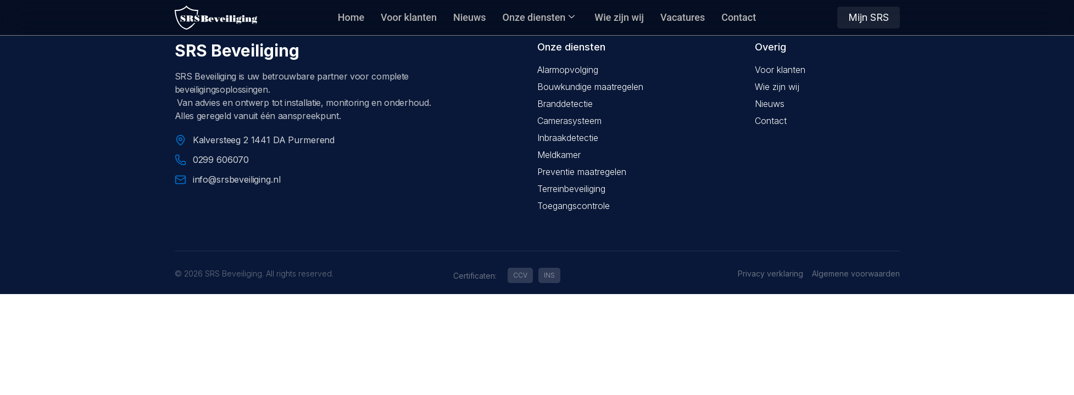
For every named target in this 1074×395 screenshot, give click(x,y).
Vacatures (682, 17)
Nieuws (469, 17)
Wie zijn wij (619, 17)
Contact (738, 17)
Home (351, 17)
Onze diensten (539, 17)
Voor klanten (409, 17)
